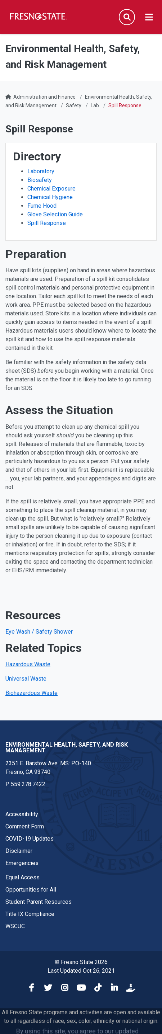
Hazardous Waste (27, 664)
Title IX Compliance (29, 914)
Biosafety (39, 180)
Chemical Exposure (51, 188)
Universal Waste (25, 678)
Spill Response (46, 223)
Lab (95, 105)
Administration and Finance (44, 97)
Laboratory (40, 171)
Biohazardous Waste (31, 693)
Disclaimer (18, 850)
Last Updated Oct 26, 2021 (81, 970)
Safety (73, 105)
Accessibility (21, 814)
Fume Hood (42, 205)
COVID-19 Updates (29, 838)
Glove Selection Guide (55, 214)
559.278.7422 (28, 784)
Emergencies (22, 863)
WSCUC (15, 926)
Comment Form (24, 826)
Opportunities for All (30, 889)
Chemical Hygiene (50, 197)
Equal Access (22, 877)
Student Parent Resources (38, 901)
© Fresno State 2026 (81, 962)
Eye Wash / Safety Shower (39, 631)
